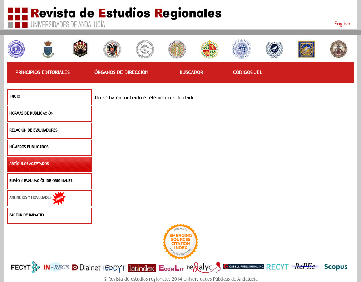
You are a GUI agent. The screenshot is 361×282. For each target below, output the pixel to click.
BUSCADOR (191, 72)
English (342, 24)
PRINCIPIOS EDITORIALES (42, 72)
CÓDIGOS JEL (247, 72)
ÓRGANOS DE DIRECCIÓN (121, 72)
